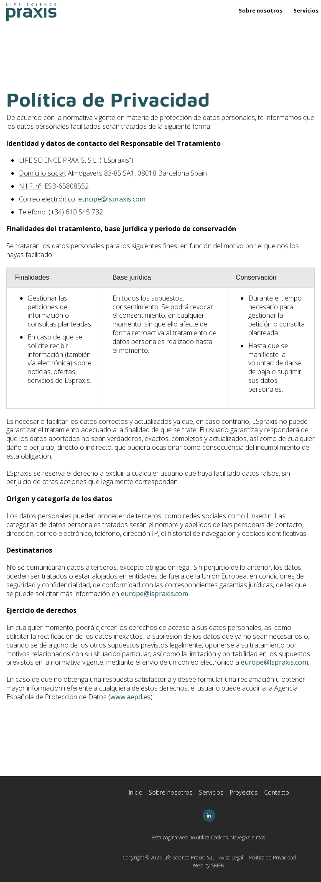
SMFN (217, 865)
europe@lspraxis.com (111, 199)
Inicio (136, 792)
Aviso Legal (231, 857)
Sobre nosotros (261, 10)
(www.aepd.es (129, 696)
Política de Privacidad (272, 857)
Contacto (276, 792)
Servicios (305, 10)
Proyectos (244, 792)
